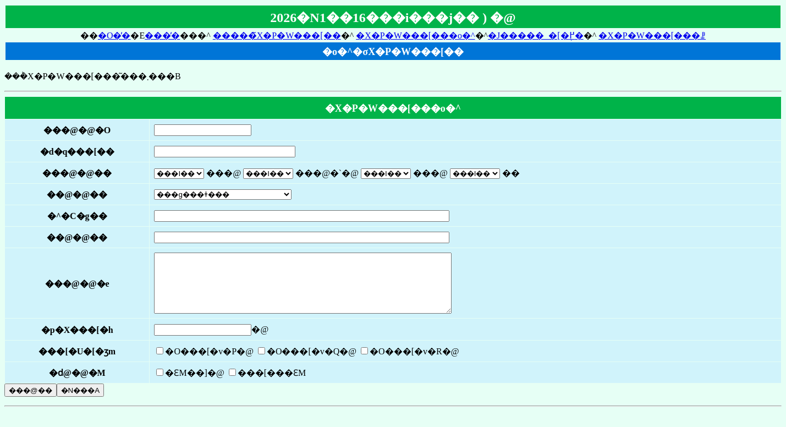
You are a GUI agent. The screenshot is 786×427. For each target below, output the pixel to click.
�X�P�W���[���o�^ (415, 35)
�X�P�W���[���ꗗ (652, 35)
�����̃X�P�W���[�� (277, 35)
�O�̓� (114, 35)
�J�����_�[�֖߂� (536, 35)
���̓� (162, 35)
